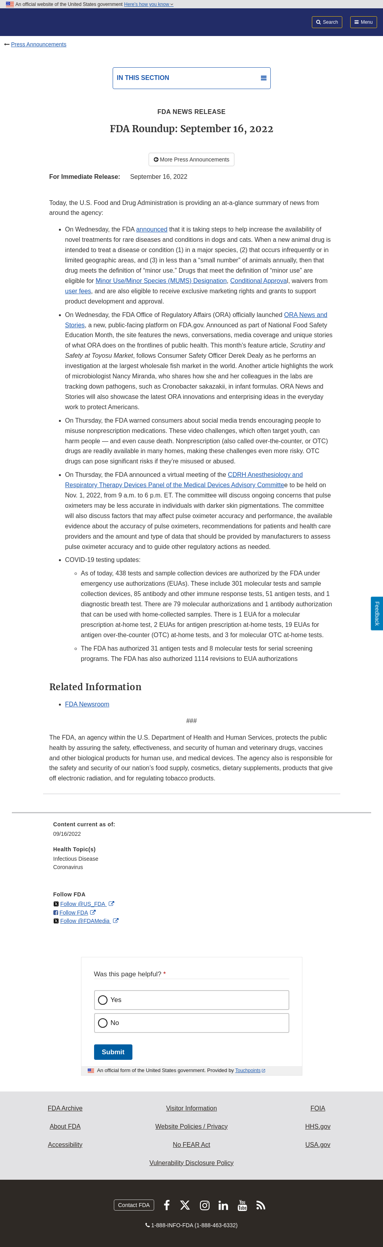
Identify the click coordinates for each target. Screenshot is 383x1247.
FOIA (317, 1108)
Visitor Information (191, 1108)
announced (151, 229)
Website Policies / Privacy (191, 1126)
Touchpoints (247, 1070)
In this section (143, 77)
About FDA (65, 1126)
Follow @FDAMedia (85, 921)
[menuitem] (191, 832)
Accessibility (65, 1144)
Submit (113, 1052)
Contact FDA (134, 1205)
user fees (78, 291)
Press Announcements (38, 44)
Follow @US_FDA (83, 904)
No (115, 1023)
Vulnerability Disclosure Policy (191, 1163)
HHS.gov (317, 1126)
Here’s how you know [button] (149, 4)
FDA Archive (65, 1108)
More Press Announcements (192, 159)
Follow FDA (73, 912)
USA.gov (318, 1144)
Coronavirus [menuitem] (68, 867)
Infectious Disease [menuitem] (75, 859)
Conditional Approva (258, 280)
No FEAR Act (191, 1144)
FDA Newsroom (87, 704)
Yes (116, 1000)
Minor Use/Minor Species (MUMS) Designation (161, 280)
